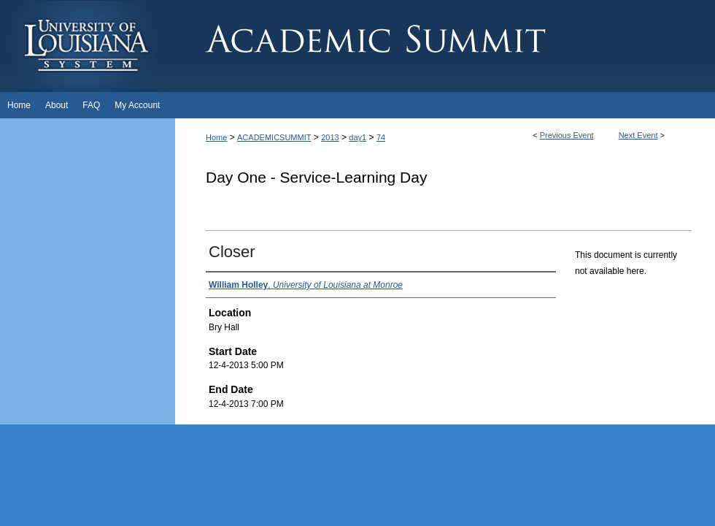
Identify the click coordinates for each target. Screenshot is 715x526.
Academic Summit (445, 46)
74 (380, 137)
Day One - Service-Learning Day (316, 177)
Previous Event (567, 135)
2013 (330, 137)
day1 (357, 137)
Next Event (638, 135)
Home (216, 137)
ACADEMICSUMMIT (274, 137)
